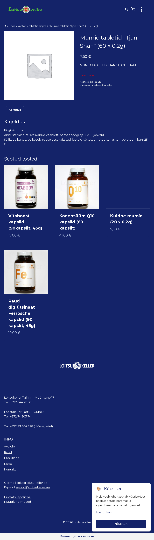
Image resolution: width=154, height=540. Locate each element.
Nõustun (121, 524)
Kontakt (10, 469)
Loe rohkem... (105, 512)
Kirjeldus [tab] (15, 109)
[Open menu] (141, 9)
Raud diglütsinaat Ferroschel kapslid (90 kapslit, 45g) (21, 313)
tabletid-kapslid (103, 85)
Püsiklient (11, 458)
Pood (8, 452)
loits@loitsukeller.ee (32, 482)
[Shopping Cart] (133, 9)
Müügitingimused (17, 501)
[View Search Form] (126, 9)
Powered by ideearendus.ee (77, 536)
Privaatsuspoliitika (17, 497)
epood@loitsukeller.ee (33, 487)
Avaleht (9, 446)
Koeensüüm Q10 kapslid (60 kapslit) (77, 222)
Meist (8, 463)
